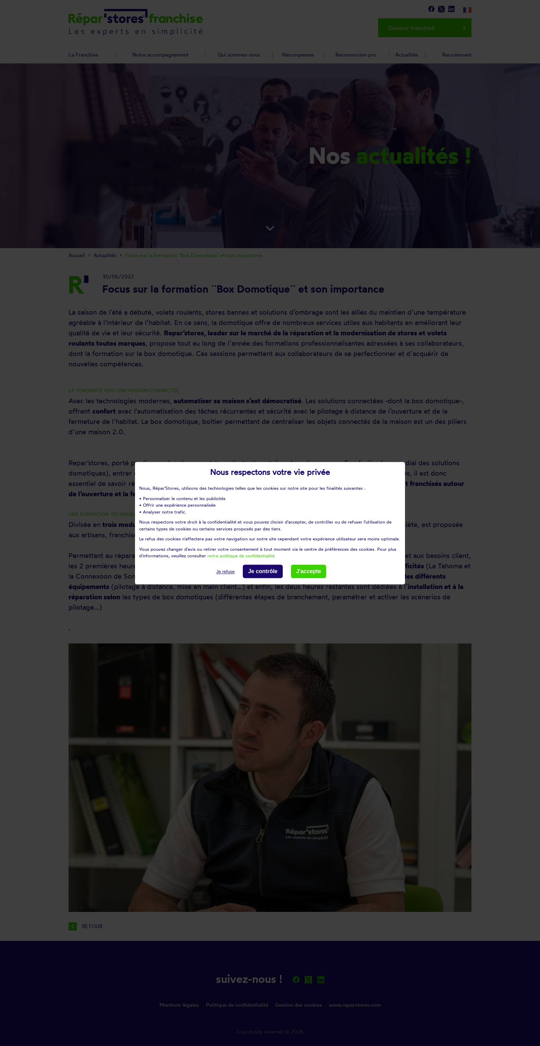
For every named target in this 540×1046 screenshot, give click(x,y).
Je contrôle (262, 571)
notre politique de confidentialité (240, 555)
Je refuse (225, 571)
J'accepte (308, 571)
